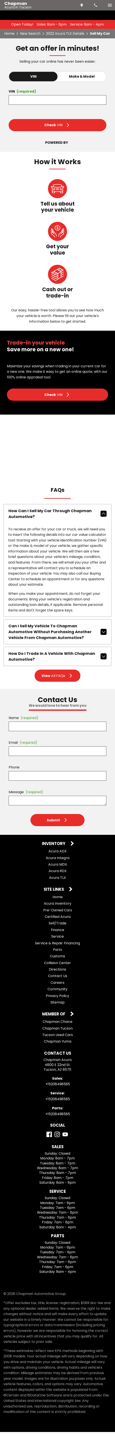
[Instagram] (57, 1147)
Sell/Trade (57, 936)
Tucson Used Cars (57, 1047)
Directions (57, 982)
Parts (57, 962)
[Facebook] (49, 1147)
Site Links (54, 903)
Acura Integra (57, 870)
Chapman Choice (57, 1034)
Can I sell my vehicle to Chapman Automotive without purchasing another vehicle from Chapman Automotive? (57, 645)
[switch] (110, 5)
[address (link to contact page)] (82, 5)
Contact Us (57, 989)
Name (23, 731)
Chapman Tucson (57, 1041)
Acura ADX (57, 864)
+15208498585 (57, 1097)
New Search (30, 33)
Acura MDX (57, 877)
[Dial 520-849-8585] (96, 5)
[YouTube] (65, 1147)
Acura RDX (58, 884)
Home (9, 33)
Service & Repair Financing (57, 956)
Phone (14, 780)
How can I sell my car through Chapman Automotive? (57, 526)
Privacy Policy (57, 1008)
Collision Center (57, 975)
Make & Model (82, 76)
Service (57, 949)
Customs (57, 969)
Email (23, 755)
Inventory (54, 857)
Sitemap (57, 1015)
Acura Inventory (57, 916)
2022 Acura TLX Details (65, 33)
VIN (33, 76)
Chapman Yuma (57, 1054)
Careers (57, 995)
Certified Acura (57, 929)
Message (26, 805)
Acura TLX (57, 890)
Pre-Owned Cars (57, 923)
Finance (57, 942)
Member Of (54, 1027)
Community (57, 1002)
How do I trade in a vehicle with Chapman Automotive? (57, 669)
